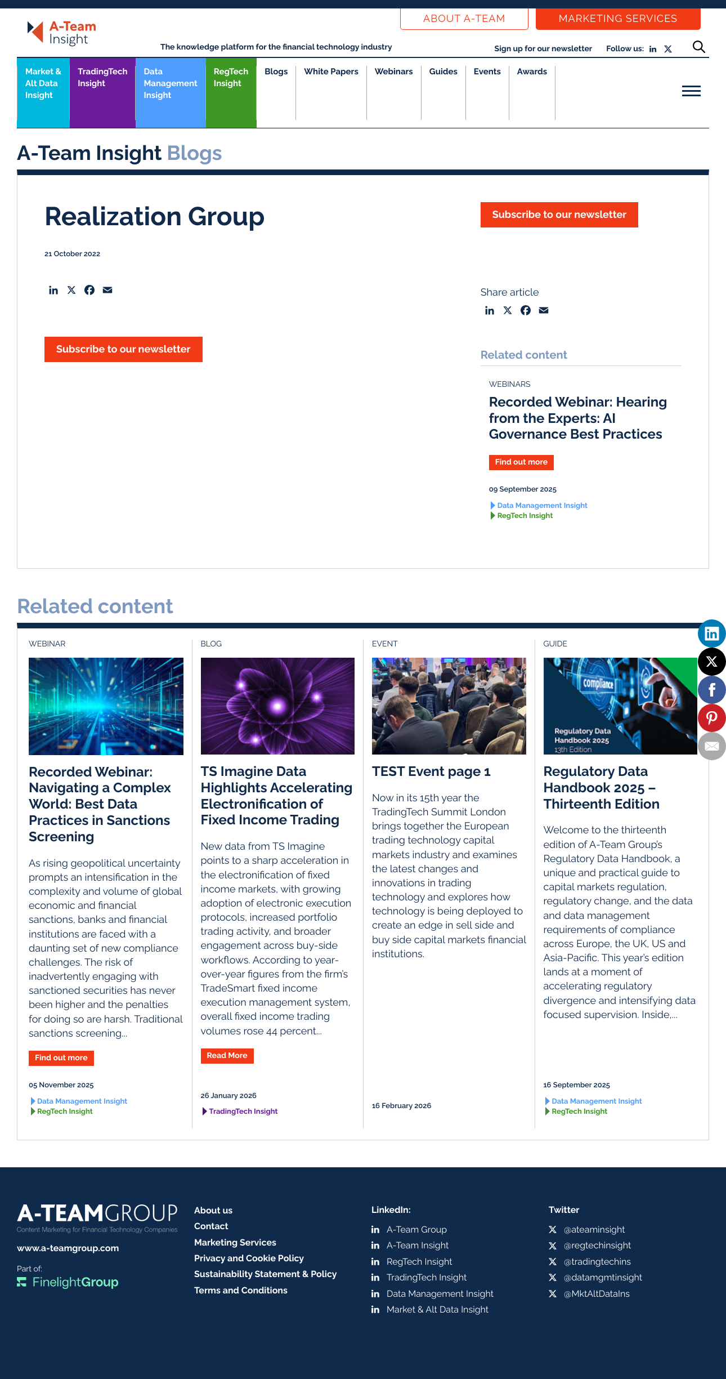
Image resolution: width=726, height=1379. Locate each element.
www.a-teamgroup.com (68, 1248)
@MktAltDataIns (597, 1293)
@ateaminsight (594, 1229)
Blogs (276, 71)
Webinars (394, 71)
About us (213, 1210)
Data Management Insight (170, 83)
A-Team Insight (418, 1245)
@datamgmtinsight (603, 1277)
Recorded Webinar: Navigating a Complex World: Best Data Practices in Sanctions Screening (100, 804)
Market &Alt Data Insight (43, 83)
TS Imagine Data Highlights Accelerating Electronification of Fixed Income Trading (277, 795)
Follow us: (625, 48)
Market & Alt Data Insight (438, 1309)
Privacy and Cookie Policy (249, 1258)
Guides (443, 71)
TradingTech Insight (102, 77)
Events (487, 71)
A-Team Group (417, 1229)
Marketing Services (618, 19)
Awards (532, 71)
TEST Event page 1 (431, 771)
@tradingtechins (597, 1261)
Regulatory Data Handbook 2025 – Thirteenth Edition (602, 787)
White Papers (331, 71)
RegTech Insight (231, 77)
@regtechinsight (597, 1245)
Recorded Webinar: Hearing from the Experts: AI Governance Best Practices (578, 418)
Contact (211, 1226)
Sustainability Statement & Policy (265, 1274)
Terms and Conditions (241, 1290)
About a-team (464, 19)
